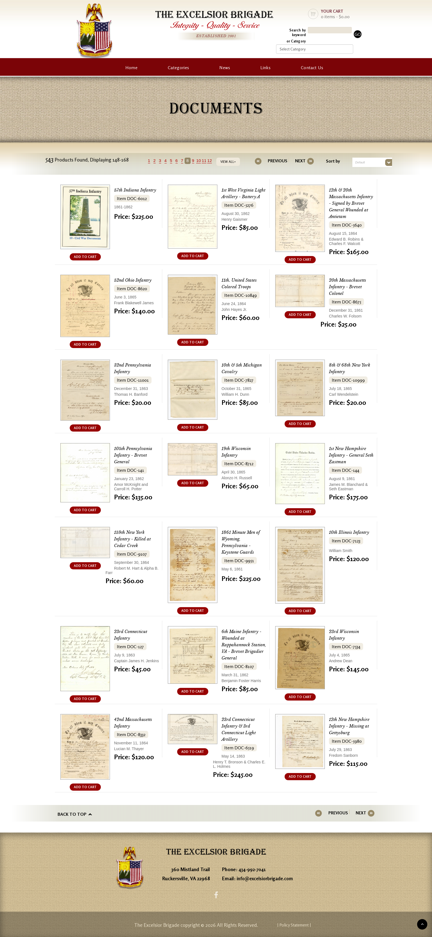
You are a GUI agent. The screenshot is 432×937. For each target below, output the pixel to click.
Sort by (328, 161)
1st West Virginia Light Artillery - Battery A (240, 196)
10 (203, 160)
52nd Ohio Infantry (136, 280)
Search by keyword (297, 32)
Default (355, 162)
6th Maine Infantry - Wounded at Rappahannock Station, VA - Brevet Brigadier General (244, 645)
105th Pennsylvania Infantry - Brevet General (135, 455)
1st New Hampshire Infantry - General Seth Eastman (350, 455)
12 (214, 160)
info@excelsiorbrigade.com (267, 877)
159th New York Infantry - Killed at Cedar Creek (135, 538)
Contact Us (312, 67)
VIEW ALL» (233, 162)
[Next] (295, 161)
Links (265, 67)
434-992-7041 (253, 868)
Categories (178, 67)
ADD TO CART (85, 257)
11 (209, 160)
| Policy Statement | (325, 925)
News (224, 67)
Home (131, 67)
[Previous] (277, 161)
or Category (296, 41)
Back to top (72, 813)
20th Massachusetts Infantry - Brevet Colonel (350, 286)
